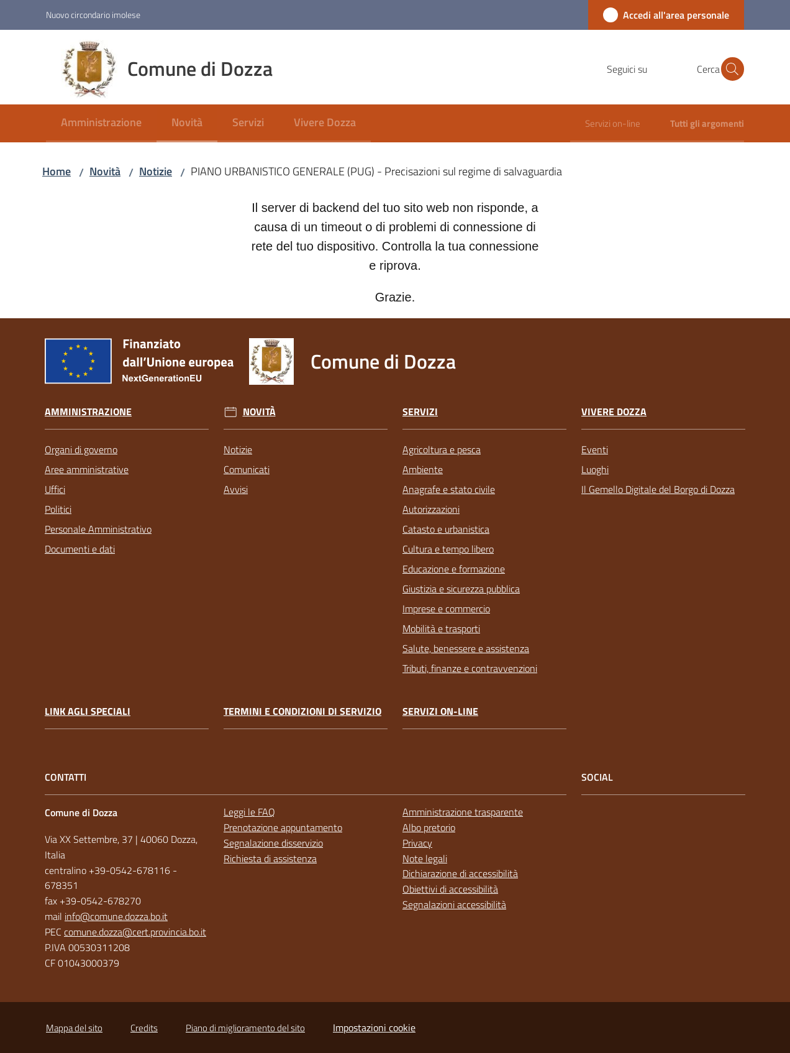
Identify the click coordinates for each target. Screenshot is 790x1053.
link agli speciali (87, 711)
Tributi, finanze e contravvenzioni (469, 668)
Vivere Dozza (614, 412)
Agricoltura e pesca (441, 449)
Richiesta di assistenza (270, 858)
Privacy (417, 842)
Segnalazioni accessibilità (454, 904)
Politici (58, 509)
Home (56, 171)
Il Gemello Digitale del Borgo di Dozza (658, 489)
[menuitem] (101, 123)
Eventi (594, 449)
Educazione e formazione (453, 568)
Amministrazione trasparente (462, 811)
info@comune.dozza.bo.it (116, 916)
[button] (729, 69)
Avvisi (236, 489)
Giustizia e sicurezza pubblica (461, 588)
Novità (104, 171)
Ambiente (422, 469)
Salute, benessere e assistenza (465, 648)
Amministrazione (88, 412)
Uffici (55, 489)
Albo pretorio (428, 827)
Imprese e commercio (446, 608)
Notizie (155, 171)
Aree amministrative (87, 469)
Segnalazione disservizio (273, 842)
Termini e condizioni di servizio (302, 711)
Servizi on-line (440, 711)
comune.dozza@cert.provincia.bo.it (135, 931)
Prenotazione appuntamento (283, 827)
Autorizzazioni (431, 509)
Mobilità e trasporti (441, 628)
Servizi (420, 412)
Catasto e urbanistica (445, 529)
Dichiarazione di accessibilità (460, 873)
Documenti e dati (80, 548)
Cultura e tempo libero (448, 548)
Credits (144, 1028)
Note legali (424, 858)
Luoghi (595, 469)
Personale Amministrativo (98, 529)
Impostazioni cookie (374, 1027)
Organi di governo (81, 449)
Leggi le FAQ (249, 811)
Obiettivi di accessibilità (450, 888)
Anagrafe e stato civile (448, 489)
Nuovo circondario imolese (93, 14)
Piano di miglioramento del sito (245, 1028)
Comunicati (247, 469)
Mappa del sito (74, 1028)
